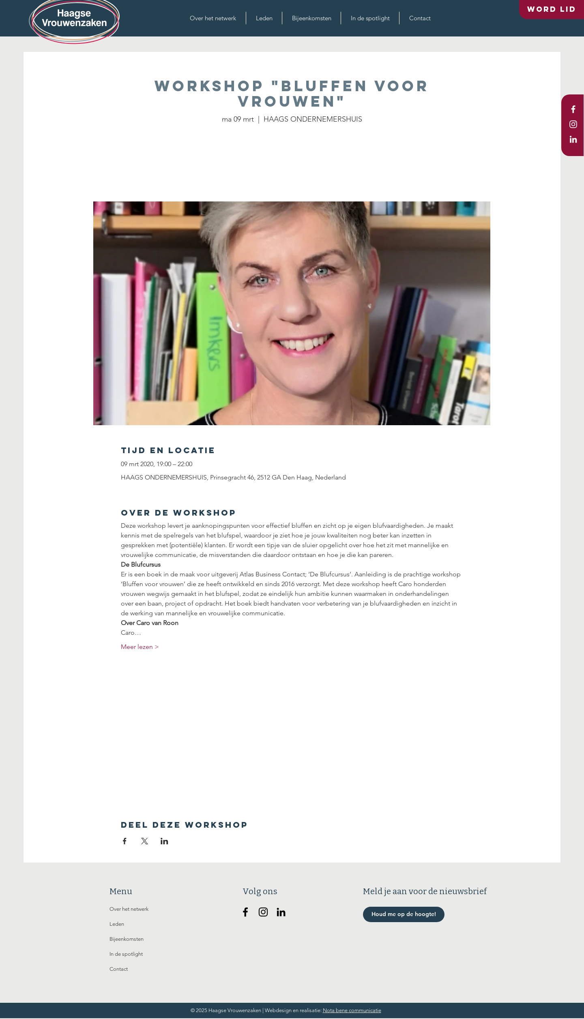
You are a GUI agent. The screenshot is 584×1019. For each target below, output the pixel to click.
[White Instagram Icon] (573, 124)
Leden (117, 924)
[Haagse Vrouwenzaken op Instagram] (263, 912)
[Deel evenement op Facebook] (125, 841)
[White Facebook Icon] (573, 109)
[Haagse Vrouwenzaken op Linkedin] (281, 912)
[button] (213, 18)
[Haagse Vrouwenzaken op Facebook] (245, 912)
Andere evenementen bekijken (292, 163)
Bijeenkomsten (127, 939)
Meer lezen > (140, 647)
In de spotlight (126, 954)
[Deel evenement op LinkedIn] (164, 841)
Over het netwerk (129, 909)
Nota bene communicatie (352, 1010)
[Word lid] (551, 9)
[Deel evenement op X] (144, 841)
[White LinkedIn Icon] (573, 139)
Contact (119, 969)
